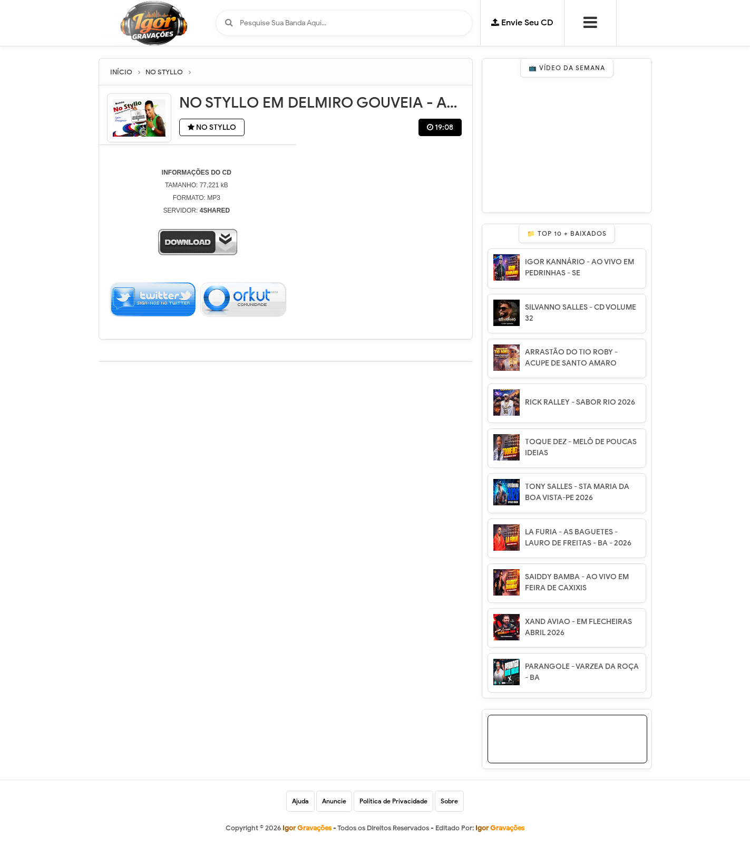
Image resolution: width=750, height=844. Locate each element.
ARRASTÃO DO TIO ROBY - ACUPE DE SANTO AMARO (571, 358)
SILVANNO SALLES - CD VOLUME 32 (580, 313)
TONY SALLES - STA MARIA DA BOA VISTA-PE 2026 (577, 492)
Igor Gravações (499, 827)
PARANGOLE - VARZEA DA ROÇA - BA (582, 672)
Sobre (449, 801)
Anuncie (334, 801)
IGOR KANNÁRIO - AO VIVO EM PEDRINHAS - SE (579, 267)
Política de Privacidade (393, 801)
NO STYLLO (212, 127)
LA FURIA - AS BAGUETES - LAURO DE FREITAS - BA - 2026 (578, 538)
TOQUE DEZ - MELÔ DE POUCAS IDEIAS (581, 447)
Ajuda (300, 801)
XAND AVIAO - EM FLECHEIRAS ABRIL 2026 (578, 627)
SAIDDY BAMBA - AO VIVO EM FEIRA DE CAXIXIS (577, 582)
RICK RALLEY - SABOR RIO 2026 (580, 402)
